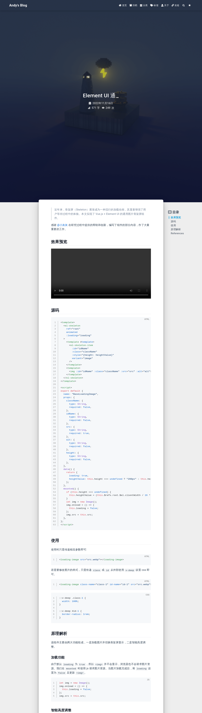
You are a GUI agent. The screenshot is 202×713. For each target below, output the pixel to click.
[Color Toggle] (190, 5)
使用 (173, 225)
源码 (173, 221)
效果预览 (176, 217)
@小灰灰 (62, 225)
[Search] (184, 5)
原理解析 (176, 229)
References (177, 233)
